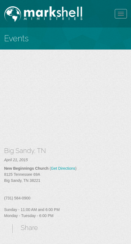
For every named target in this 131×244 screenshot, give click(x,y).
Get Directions (63, 168)
